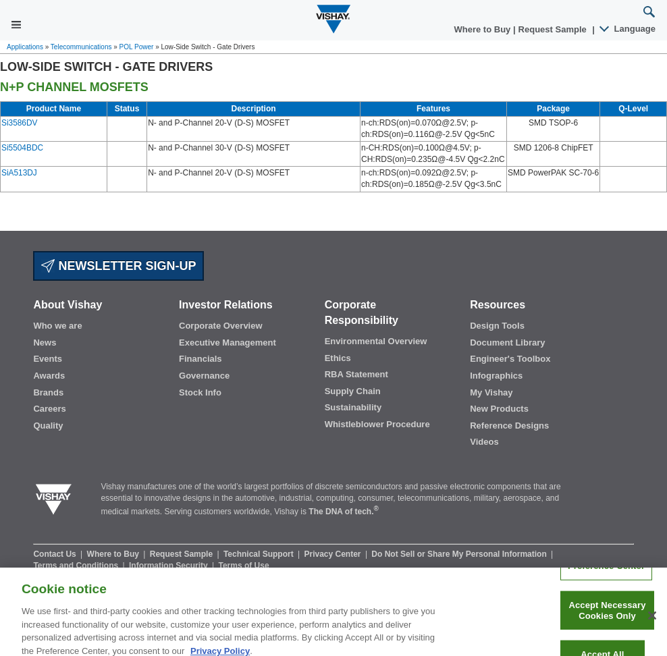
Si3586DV (19, 123)
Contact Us (55, 554)
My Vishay (491, 392)
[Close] (652, 622)
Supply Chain (353, 391)
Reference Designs (509, 425)
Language (628, 29)
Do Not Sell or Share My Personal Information (460, 554)
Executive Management (227, 342)
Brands (48, 392)
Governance (204, 376)
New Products (499, 409)
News (44, 342)
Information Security (169, 565)
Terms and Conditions (76, 565)
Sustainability (353, 407)
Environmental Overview (376, 341)
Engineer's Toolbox (510, 359)
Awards (49, 376)
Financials (200, 359)
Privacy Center (333, 554)
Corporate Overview (221, 326)
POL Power (136, 47)
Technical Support (259, 554)
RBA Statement (356, 374)
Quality (48, 425)
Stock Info (200, 392)
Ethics (338, 358)
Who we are (57, 326)
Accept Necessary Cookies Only (606, 616)
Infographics (496, 376)
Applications (25, 47)
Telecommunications (81, 47)
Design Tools (497, 326)
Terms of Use (244, 565)
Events (47, 359)
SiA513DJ (19, 172)
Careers (49, 409)
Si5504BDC (22, 148)
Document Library (507, 342)
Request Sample (182, 554)
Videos (484, 442)
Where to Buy (483, 29)
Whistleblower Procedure (377, 424)
